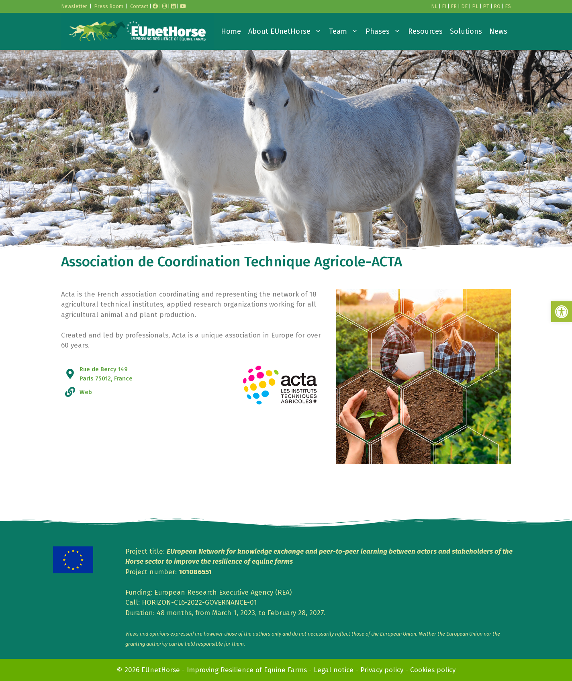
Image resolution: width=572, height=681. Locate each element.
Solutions (466, 31)
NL (434, 6)
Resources (425, 31)
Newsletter (74, 6)
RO (497, 6)
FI (444, 6)
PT (486, 6)
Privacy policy (381, 670)
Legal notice (333, 670)
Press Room (108, 6)
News (498, 31)
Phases (385, 31)
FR (454, 6)
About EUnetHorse (286, 31)
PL (475, 6)
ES (508, 6)
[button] (561, 311)
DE (464, 6)
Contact (139, 6)
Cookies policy (433, 670)
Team (345, 31)
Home (231, 31)
